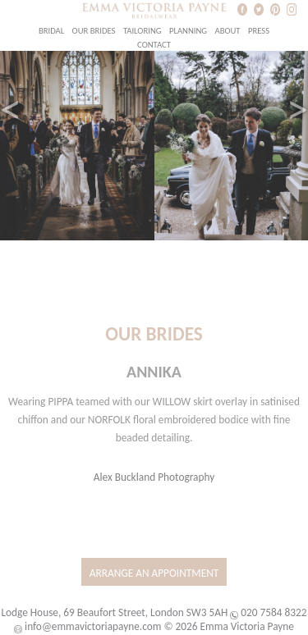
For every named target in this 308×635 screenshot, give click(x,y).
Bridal (51, 30)
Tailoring (142, 30)
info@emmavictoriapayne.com (93, 626)
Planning (188, 30)
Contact (154, 44)
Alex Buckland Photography (154, 477)
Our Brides (94, 30)
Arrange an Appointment (154, 573)
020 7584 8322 (273, 612)
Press (258, 30)
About (227, 30)
